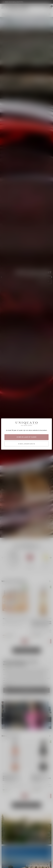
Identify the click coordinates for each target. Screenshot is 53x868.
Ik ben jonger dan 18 (26, 444)
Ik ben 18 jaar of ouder (26, 437)
